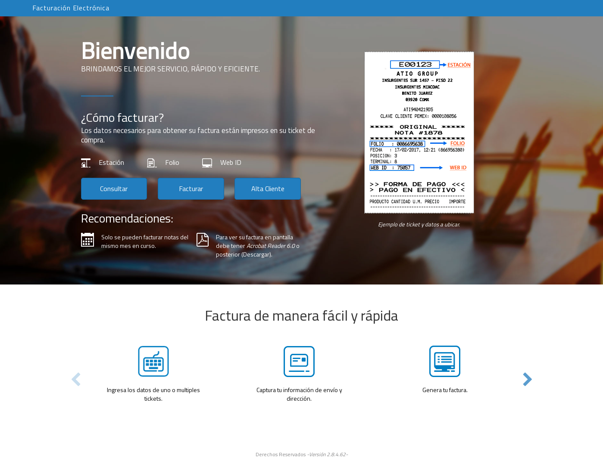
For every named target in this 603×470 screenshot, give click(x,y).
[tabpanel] (301, 352)
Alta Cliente (267, 188)
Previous (75, 379)
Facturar (191, 188)
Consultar (114, 188)
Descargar (256, 254)
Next (527, 379)
